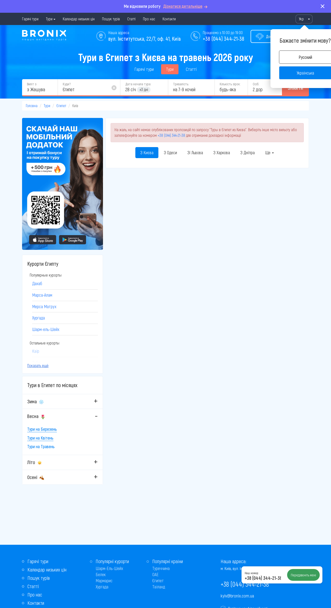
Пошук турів (111, 18)
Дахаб (37, 283)
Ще (269, 152)
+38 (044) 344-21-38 (223, 38)
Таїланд (158, 586)
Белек (101, 574)
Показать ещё (38, 365)
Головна (32, 105)
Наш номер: (251, 573)
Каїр (35, 351)
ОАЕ (155, 574)
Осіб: (256, 84)
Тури (49, 18)
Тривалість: (181, 84)
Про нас (149, 18)
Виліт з (31, 84)
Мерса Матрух (44, 306)
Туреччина (161, 568)
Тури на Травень (41, 446)
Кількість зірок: (230, 84)
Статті (131, 18)
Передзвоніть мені (303, 575)
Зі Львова (195, 152)
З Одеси (170, 152)
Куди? (67, 84)
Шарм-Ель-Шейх (109, 568)
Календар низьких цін (79, 18)
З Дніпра (247, 152)
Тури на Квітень (40, 438)
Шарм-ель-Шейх (45, 329)
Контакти (169, 18)
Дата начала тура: (138, 84)
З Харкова (221, 152)
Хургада (38, 317)
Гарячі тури (30, 18)
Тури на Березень (42, 429)
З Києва (146, 152)
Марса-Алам (42, 295)
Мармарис (104, 580)
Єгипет (61, 105)
